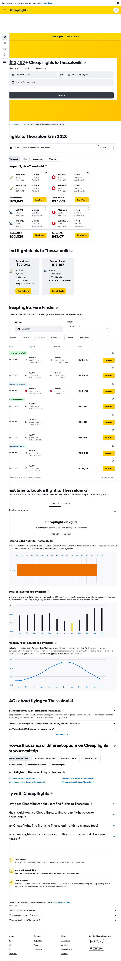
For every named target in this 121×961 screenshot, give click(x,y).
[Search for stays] (4, 24)
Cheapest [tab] (21, 140)
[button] (118, 3)
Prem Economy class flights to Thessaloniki (33, 753)
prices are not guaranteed (69, 873)
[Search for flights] (4, 18)
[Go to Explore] (4, 35)
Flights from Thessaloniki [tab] (52, 729)
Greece (32, 105)
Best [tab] (33, 140)
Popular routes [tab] (23, 735)
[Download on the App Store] (98, 918)
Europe (23, 105)
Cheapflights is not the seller (66, 881)
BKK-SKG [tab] (71, 471)
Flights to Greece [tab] (76, 729)
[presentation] (92, 44)
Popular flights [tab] (65, 735)
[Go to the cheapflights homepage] (20, 10)
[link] (30, 275)
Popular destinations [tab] (44, 735)
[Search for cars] (4, 30)
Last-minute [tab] (46, 140)
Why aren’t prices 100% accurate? (66, 890)
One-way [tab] (61, 140)
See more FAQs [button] (65, 705)
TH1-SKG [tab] (59, 471)
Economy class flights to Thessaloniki (82, 753)
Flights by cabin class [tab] (26, 729)
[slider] (112, 313)
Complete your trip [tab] (97, 729)
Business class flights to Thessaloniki (81, 749)
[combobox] (22, 49)
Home (16, 105)
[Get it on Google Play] (98, 912)
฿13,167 (25, 43)
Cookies (47, 3)
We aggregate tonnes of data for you (66, 885)
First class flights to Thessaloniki (29, 749)
